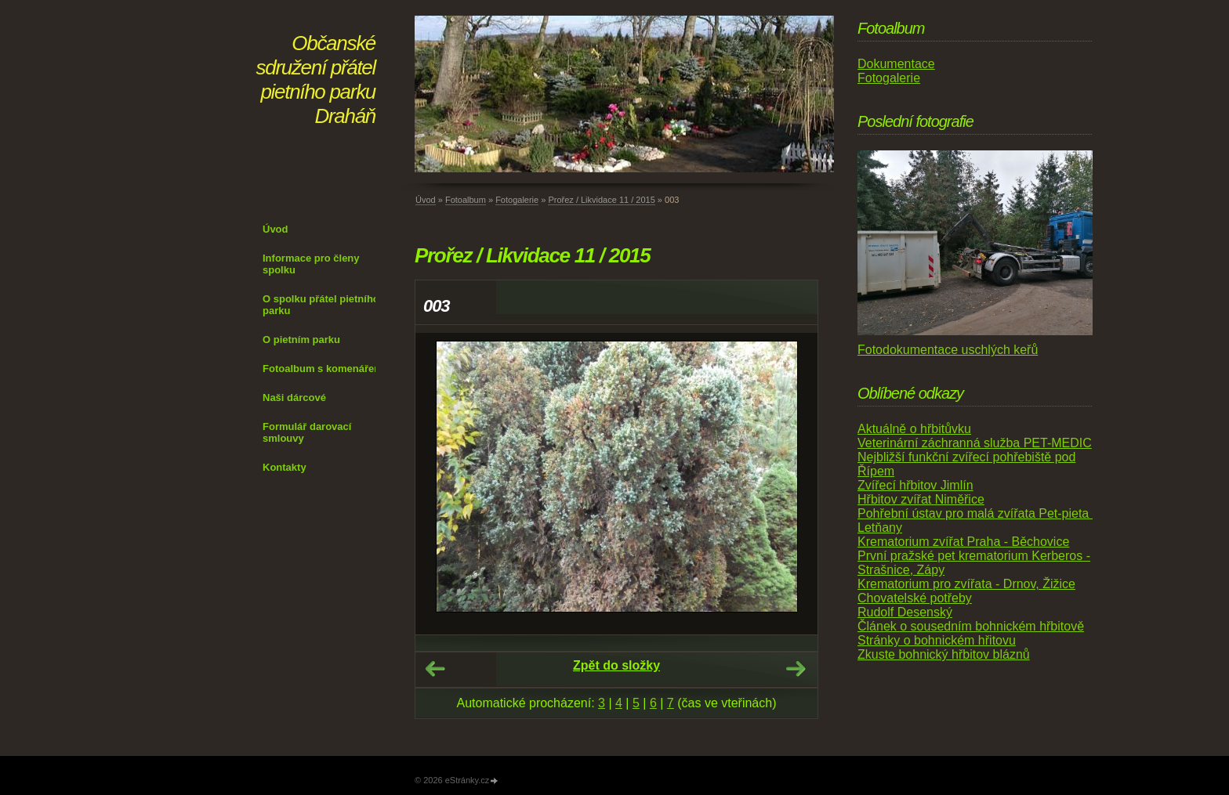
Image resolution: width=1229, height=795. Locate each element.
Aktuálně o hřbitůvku (914, 428)
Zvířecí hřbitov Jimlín (915, 485)
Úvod (275, 229)
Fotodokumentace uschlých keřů (947, 349)
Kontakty (284, 467)
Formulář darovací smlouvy (307, 432)
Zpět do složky (616, 665)
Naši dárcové (294, 397)
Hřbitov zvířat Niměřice (920, 499)
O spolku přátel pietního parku (321, 304)
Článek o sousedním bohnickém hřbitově (970, 626)
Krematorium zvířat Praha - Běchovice (963, 541)
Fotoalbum (465, 199)
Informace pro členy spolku (311, 264)
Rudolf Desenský (904, 612)
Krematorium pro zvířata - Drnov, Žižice (966, 584)
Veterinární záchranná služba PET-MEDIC (974, 443)
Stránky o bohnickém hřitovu (936, 640)
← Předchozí (435, 669)
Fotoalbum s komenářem (323, 368)
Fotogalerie (516, 199)
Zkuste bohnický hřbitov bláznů (943, 654)
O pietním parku (301, 339)
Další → (795, 669)
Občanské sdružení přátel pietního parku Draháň (315, 79)
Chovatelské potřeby (914, 598)
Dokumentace (896, 63)
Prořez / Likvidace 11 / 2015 (601, 199)
